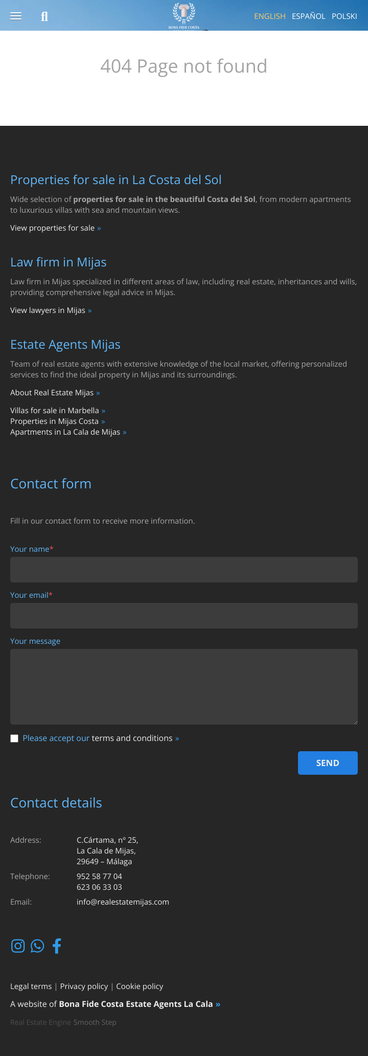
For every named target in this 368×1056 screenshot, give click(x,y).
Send (327, 763)
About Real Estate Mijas (52, 393)
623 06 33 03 (99, 887)
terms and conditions (131, 738)
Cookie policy (139, 986)
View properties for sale (52, 228)
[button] (16, 17)
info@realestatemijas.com (123, 902)
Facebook (58, 946)
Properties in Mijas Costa (54, 421)
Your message (35, 641)
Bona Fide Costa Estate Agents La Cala (136, 1003)
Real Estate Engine (40, 1022)
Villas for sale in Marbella (54, 411)
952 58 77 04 (99, 876)
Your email (31, 595)
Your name (32, 549)
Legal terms (31, 986)
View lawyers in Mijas (47, 310)
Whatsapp (39, 946)
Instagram (19, 946)
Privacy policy (84, 986)
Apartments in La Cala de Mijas (65, 432)
